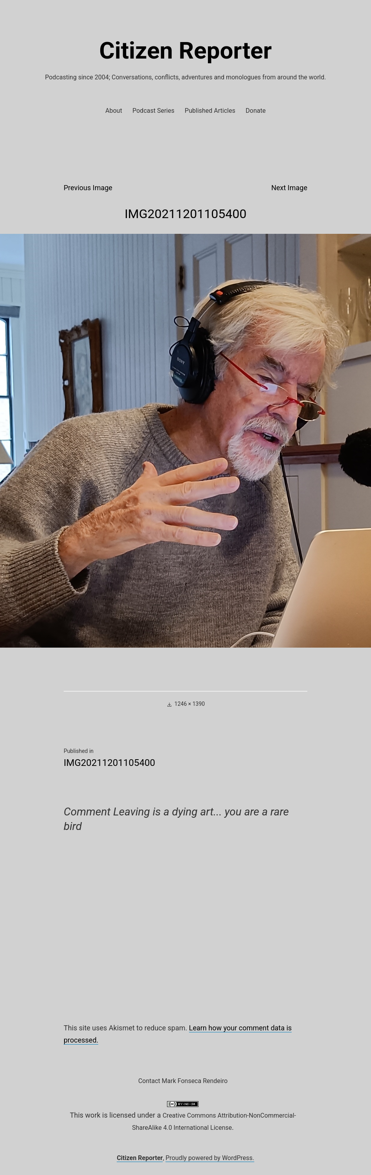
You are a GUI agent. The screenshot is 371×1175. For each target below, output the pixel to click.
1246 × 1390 (189, 704)
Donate (256, 110)
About (113, 110)
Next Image (289, 188)
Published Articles (210, 110)
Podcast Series (153, 110)
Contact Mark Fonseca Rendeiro (183, 1081)
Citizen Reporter (185, 50)
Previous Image (88, 188)
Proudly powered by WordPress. (209, 1158)
